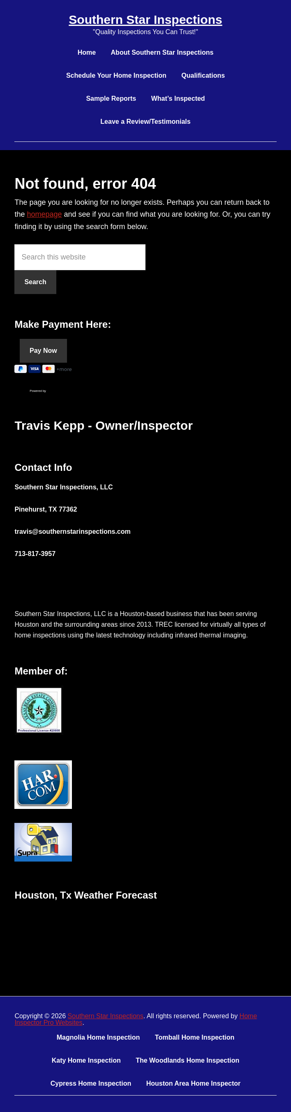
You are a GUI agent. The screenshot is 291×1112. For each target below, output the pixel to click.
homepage (44, 214)
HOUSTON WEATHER (145, 940)
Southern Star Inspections (145, 19)
